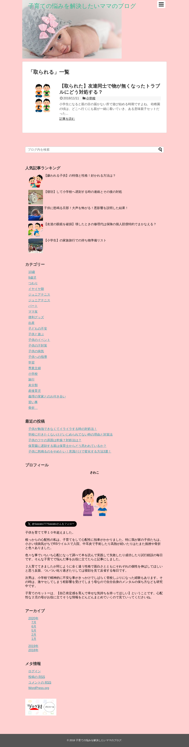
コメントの (39, 682)
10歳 (31, 272)
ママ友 (33, 311)
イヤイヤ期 (36, 289)
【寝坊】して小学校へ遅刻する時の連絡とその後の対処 (83, 191)
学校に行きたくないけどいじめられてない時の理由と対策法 (70, 434)
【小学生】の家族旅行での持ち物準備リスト (75, 240)
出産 (31, 323)
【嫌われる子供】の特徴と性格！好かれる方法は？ (80, 175)
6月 (33, 626)
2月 (33, 634)
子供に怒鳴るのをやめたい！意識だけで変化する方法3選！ (69, 451)
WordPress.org (38, 688)
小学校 (90, 98)
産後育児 (34, 390)
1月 (33, 638)
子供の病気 (36, 351)
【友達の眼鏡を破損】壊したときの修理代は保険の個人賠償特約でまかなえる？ (100, 224)
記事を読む (67, 118)
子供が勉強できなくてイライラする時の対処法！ (62, 428)
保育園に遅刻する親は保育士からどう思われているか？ (67, 445)
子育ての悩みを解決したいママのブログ (82, 6)
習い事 (33, 402)
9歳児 (32, 277)
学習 (31, 362)
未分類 (33, 385)
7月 (33, 622)
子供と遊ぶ (36, 334)
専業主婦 (34, 368)
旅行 (31, 379)
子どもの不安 (37, 328)
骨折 (33, 407)
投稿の (36, 677)
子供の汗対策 (37, 345)
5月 (33, 630)
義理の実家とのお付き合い (47, 396)
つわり (33, 283)
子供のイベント (39, 339)
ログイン (34, 671)
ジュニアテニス (39, 294)
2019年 (33, 646)
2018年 (33, 650)
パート (33, 306)
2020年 (33, 618)
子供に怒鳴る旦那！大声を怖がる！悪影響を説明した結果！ (86, 208)
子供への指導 (37, 356)
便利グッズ (36, 317)
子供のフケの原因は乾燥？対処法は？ (54, 440)
